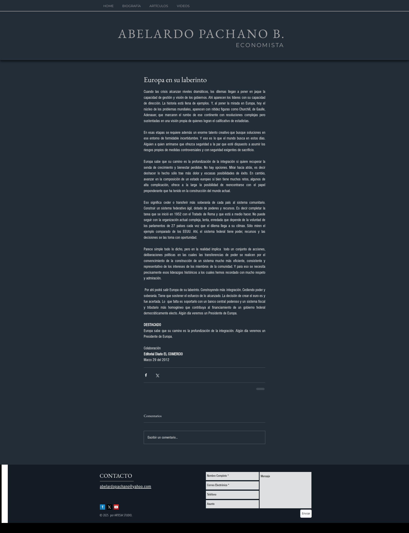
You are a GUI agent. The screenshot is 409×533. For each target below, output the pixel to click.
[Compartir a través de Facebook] (146, 375)
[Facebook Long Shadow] (102, 507)
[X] (109, 507)
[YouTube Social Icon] (116, 507)
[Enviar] (306, 513)
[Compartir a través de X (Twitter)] (157, 375)
